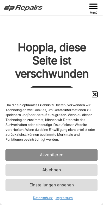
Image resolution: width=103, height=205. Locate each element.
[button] (95, 94)
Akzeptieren (51, 154)
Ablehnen (51, 169)
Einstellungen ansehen (51, 184)
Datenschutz (43, 198)
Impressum (64, 198)
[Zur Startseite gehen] (23, 7)
